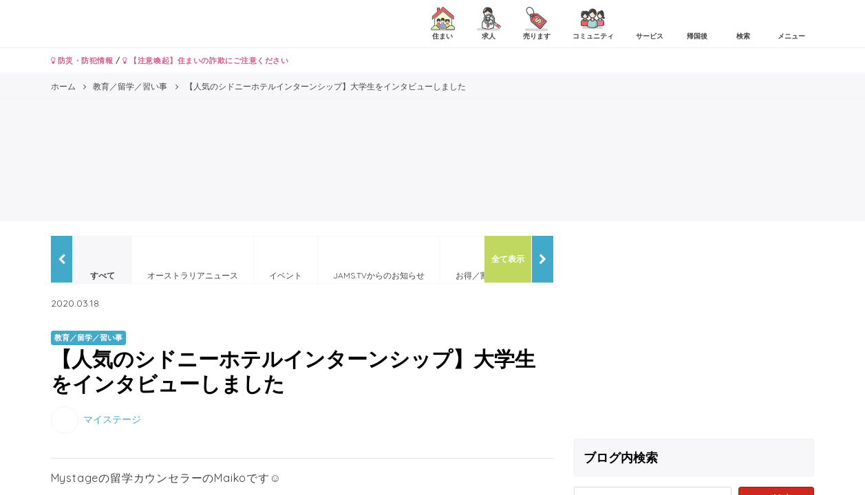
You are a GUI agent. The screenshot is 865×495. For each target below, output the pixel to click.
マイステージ (112, 418)
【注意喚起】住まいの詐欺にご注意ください (205, 60)
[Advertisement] (694, 332)
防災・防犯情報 (82, 60)
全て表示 (507, 259)
